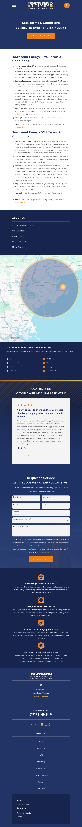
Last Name (46, 497)
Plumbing (41, 762)
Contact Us (41, 789)
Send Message (41, 559)
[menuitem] (41, 225)
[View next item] (28, 455)
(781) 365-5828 (41, 714)
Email (44, 504)
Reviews (41, 782)
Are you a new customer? (22, 519)
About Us (41, 748)
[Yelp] (49, 724)
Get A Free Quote (41, 36)
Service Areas (41, 768)
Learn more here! (58, 661)
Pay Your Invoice (41, 775)
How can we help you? (21, 526)
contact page (19, 114)
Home (41, 741)
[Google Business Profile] (42, 724)
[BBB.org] (46, 724)
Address (16, 512)
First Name (17, 497)
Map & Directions (41, 697)
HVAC (41, 755)
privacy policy (20, 127)
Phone (15, 504)
